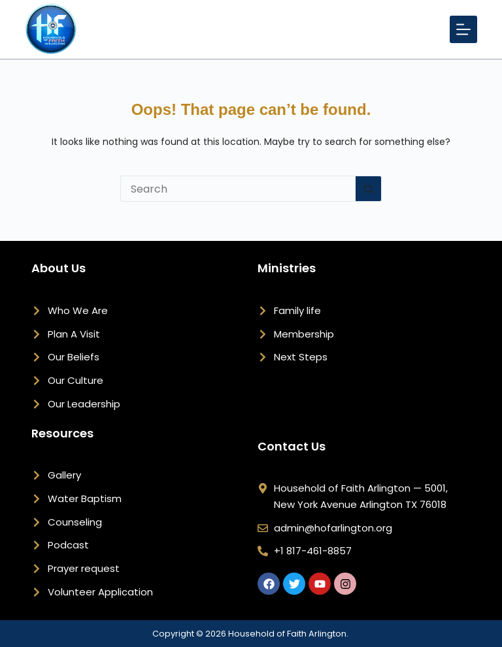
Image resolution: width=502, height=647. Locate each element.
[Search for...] (238, 189)
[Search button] (369, 189)
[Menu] (463, 29)
